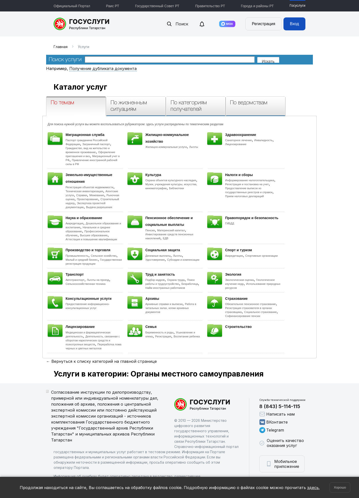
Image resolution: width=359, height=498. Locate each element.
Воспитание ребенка (187, 336)
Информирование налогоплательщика (249, 180)
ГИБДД (229, 223)
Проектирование (87, 199)
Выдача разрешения (99, 207)
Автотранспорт (75, 279)
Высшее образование (94, 235)
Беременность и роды (159, 332)
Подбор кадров (155, 279)
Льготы (193, 146)
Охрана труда (175, 279)
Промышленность (77, 255)
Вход (294, 24)
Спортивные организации (261, 255)
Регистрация (263, 24)
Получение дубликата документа (103, 68)
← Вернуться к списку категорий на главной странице (101, 361)
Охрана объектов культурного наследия (170, 180)
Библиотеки (176, 188)
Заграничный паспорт (96, 144)
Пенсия (150, 230)
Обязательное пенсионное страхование (250, 304)
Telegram (271, 430)
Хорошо (340, 487)
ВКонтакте (273, 422)
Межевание (96, 195)
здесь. (313, 487)
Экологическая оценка (239, 279)
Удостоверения (155, 259)
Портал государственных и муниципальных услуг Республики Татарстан (82, 24)
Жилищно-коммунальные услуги (166, 146)
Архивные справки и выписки (163, 304)
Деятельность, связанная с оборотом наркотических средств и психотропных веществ (93, 340)
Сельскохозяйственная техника (85, 283)
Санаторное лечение (238, 140)
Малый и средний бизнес (82, 259)
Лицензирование (235, 144)
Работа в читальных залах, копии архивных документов (170, 308)
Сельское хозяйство (103, 255)
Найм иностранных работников (165, 287)
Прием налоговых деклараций (244, 196)
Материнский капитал (171, 230)
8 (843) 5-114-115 (279, 406)
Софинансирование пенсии (242, 315)
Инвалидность (263, 140)
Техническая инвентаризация (84, 191)
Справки (81, 195)
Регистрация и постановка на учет (247, 184)
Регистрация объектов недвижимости (89, 187)
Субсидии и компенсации (183, 259)
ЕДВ (165, 238)
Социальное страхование (260, 312)
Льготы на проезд (98, 279)
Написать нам (277, 414)
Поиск (177, 24)
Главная (61, 47)
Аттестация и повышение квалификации (91, 239)
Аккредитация (74, 223)
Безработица (189, 283)
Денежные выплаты (158, 255)
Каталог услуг (80, 86)
